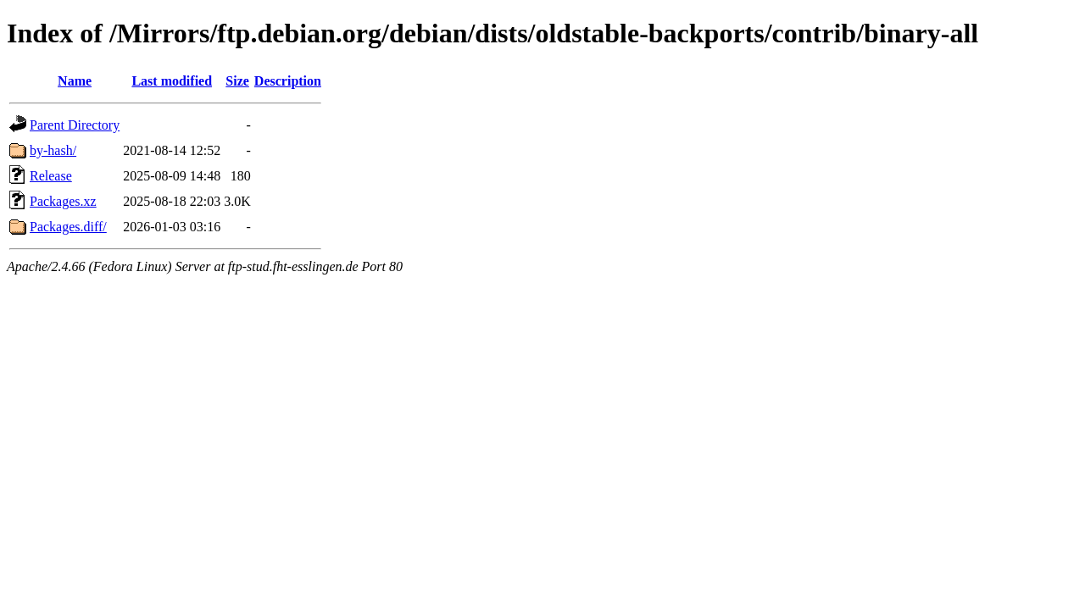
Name (75, 81)
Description (287, 81)
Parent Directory (75, 125)
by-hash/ (53, 150)
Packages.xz (63, 201)
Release (51, 176)
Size (237, 81)
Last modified (171, 81)
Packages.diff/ (68, 226)
